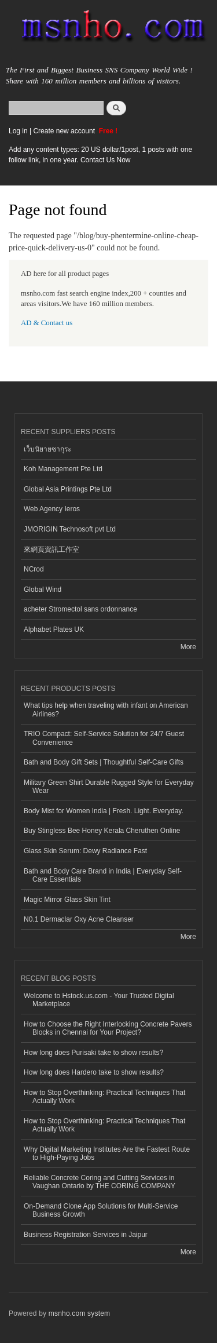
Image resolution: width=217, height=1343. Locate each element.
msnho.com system (79, 1313)
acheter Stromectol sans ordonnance (80, 609)
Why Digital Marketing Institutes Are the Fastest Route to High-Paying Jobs (107, 1153)
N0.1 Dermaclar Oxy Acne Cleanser (79, 919)
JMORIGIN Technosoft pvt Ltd (70, 529)
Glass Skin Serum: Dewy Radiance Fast (85, 851)
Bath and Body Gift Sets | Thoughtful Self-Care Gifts (103, 762)
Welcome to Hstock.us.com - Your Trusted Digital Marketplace (99, 1000)
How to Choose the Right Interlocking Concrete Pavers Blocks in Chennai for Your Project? (108, 1028)
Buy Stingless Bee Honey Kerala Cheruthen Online (102, 831)
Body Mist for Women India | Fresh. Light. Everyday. (103, 811)
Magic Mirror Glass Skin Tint (67, 900)
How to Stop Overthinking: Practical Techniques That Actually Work (104, 1097)
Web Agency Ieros (52, 509)
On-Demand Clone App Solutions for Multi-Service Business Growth (101, 1210)
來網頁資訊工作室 (51, 549)
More (188, 647)
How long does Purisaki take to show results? (93, 1053)
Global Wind (42, 589)
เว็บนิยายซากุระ (47, 449)
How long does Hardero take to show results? (94, 1072)
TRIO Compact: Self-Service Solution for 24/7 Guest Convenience (104, 738)
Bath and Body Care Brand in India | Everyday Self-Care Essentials (103, 875)
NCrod (34, 569)
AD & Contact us (46, 323)
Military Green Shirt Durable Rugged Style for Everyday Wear (109, 786)
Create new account (65, 131)
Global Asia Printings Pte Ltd (68, 489)
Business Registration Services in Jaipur (86, 1235)
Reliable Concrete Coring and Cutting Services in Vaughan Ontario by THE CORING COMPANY (99, 1182)
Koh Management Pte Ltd (63, 469)
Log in (18, 131)
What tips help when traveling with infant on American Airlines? (106, 709)
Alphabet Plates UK (54, 629)
